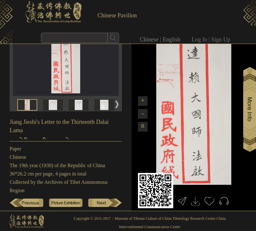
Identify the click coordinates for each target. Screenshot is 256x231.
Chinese (149, 39)
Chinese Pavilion (117, 15)
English (171, 39)
